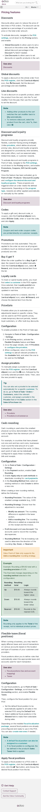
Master (34, 7)
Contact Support (9, 791)
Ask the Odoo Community (13, 796)
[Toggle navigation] (1, 7)
